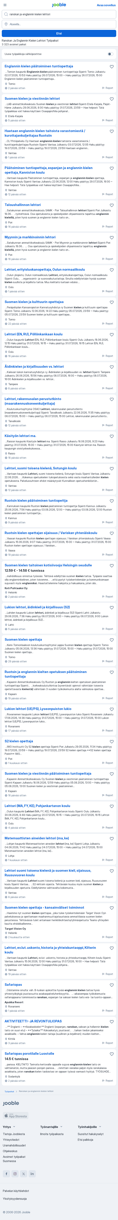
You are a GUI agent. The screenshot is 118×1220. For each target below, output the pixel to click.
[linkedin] (32, 1173)
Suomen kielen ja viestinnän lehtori (32, 98)
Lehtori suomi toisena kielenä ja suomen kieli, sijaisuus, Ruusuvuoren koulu (48, 873)
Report (107, 87)
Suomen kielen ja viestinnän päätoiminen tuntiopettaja (48, 773)
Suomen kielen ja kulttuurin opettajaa (34, 302)
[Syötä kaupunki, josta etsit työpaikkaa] (59, 24)
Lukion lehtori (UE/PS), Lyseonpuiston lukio (38, 709)
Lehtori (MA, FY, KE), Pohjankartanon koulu (37, 806)
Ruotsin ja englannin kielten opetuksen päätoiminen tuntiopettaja (46, 674)
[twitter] (23, 1173)
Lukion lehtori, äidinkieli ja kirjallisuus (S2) (37, 607)
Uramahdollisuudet (14, 1145)
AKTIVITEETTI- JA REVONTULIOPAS (33, 1021)
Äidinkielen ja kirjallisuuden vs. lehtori (34, 366)
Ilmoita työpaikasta (51, 1134)
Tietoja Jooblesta (14, 1134)
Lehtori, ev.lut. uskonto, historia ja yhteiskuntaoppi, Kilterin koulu (50, 950)
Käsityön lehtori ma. (20, 436)
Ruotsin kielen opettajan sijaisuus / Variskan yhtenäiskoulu (51, 533)
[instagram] (15, 1173)
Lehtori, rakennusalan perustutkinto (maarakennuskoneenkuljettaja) (33, 401)
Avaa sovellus (106, 5)
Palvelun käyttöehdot (16, 1191)
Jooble (26, 1212)
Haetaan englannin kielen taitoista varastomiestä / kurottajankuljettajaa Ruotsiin (45, 133)
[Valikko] (5, 5)
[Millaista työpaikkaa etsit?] (59, 14)
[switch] (110, 54)
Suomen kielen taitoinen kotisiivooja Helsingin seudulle (48, 565)
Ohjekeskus (10, 1151)
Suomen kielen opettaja (23, 639)
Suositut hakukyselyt (91, 1134)
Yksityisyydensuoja (15, 1198)
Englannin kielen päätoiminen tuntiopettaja (39, 66)
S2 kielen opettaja (19, 741)
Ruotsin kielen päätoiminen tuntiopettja (36, 500)
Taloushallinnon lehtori (23, 205)
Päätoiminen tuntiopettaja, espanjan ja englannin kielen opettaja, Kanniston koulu (49, 170)
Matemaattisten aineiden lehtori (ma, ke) (37, 838)
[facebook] (6, 1173)
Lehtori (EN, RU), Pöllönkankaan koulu (34, 334)
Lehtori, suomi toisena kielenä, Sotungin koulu (41, 468)
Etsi (59, 33)
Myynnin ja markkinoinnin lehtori (30, 237)
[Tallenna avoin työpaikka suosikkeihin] (112, 66)
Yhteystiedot (11, 1139)
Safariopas (13, 984)
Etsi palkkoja (85, 1139)
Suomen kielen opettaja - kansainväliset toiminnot (44, 907)
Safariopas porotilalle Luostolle (29, 1053)
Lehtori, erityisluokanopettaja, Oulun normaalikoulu (45, 269)
